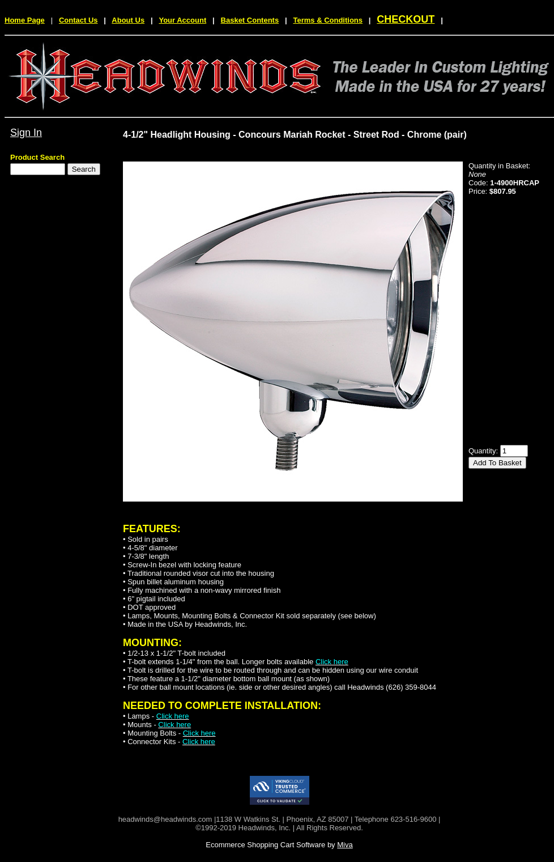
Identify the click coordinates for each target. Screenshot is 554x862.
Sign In (26, 132)
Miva (344, 844)
